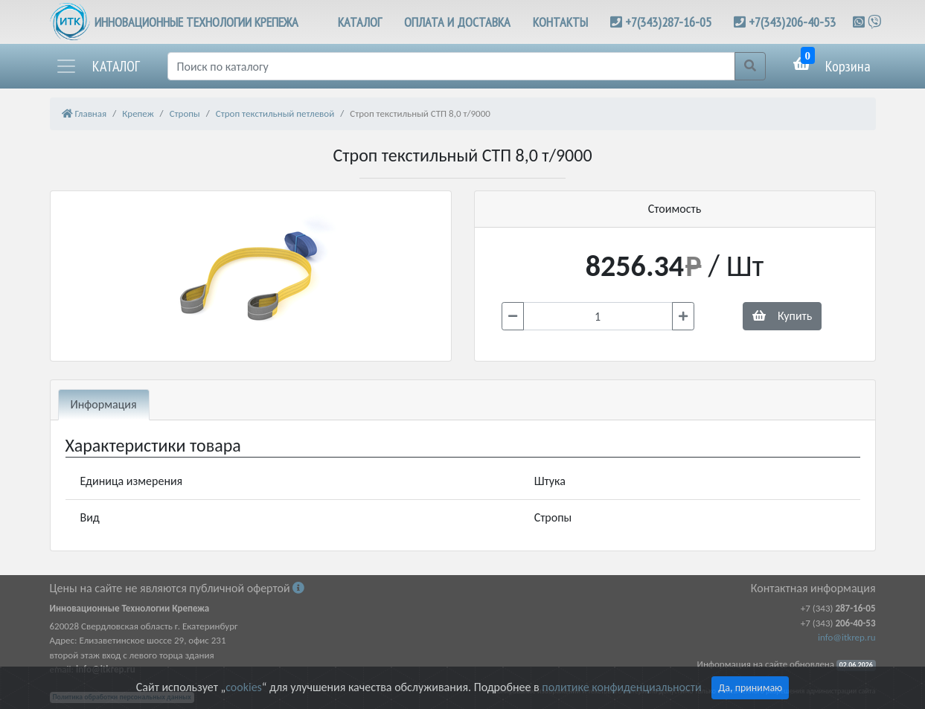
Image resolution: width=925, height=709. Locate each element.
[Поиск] (451, 66)
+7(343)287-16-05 (668, 22)
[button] (97, 66)
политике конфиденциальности (621, 687)
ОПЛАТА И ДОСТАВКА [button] (457, 22)
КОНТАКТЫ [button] (560, 22)
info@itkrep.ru (846, 637)
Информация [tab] (104, 404)
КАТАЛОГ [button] (360, 22)
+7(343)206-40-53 (792, 22)
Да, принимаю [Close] (750, 687)
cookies (243, 687)
